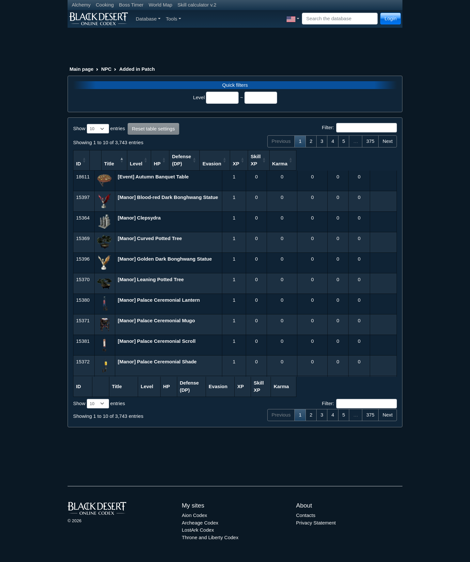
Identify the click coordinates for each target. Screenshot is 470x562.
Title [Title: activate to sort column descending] (128, 163)
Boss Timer (131, 5)
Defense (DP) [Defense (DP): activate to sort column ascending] (276, 160)
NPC (106, 69)
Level (199, 97)
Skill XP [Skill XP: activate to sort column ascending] (354, 160)
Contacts (305, 515)
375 (370, 141)
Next (388, 141)
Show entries (99, 129)
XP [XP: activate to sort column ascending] (331, 163)
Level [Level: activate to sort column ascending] (226, 163)
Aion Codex (194, 515)
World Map (160, 5)
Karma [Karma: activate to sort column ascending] (380, 163)
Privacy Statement (316, 522)
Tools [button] (173, 19)
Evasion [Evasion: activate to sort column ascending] (306, 163)
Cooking (105, 5)
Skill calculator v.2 (197, 5)
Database (148, 19)
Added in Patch (137, 69)
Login (390, 18)
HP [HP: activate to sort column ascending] (248, 163)
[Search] (340, 19)
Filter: (359, 128)
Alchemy (81, 5)
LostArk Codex (198, 530)
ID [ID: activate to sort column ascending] (78, 163)
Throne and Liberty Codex (210, 537)
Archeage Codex (200, 522)
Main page (81, 69)
